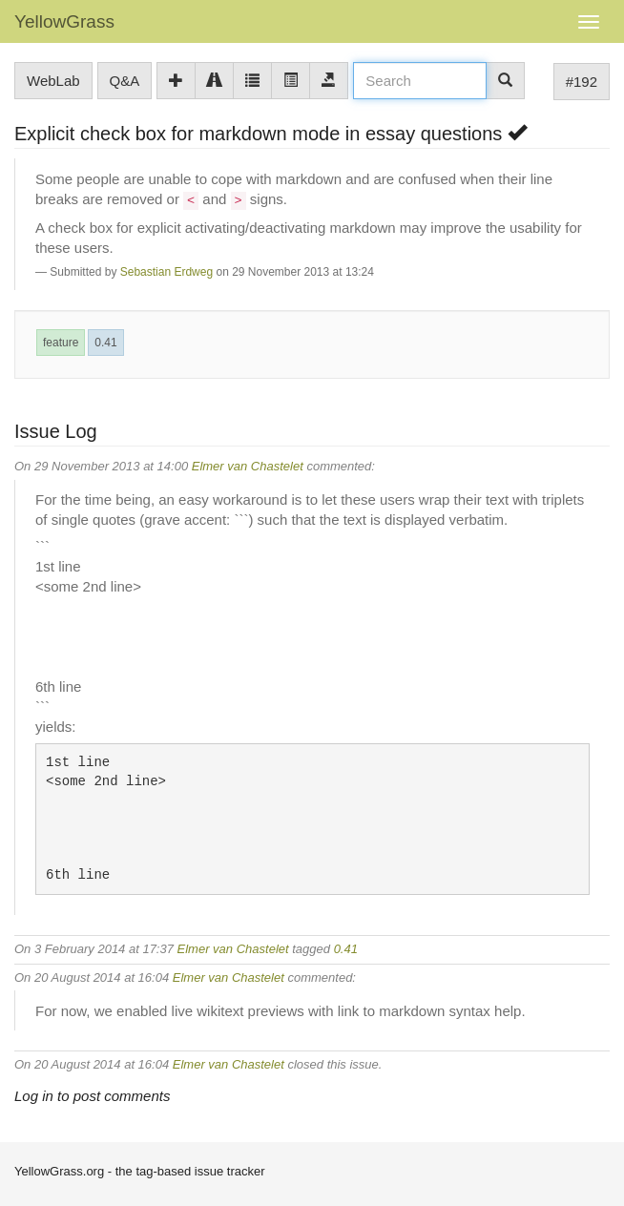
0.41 (105, 342)
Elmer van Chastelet (247, 466)
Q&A (125, 81)
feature (60, 342)
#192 (581, 81)
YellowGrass (64, 21)
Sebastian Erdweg (166, 272)
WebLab (53, 81)
